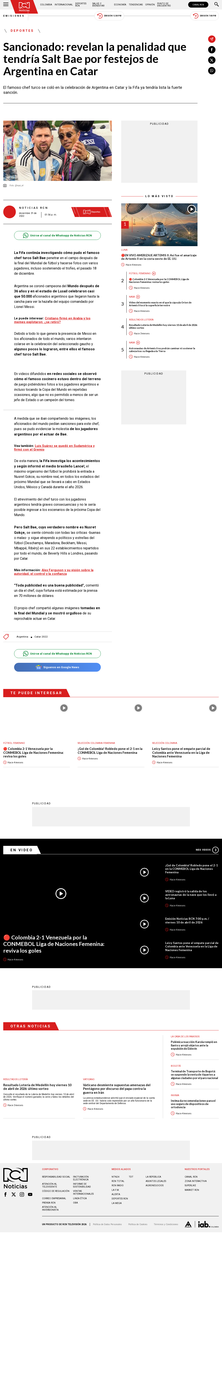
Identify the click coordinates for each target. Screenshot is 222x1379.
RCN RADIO (118, 1185)
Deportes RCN (80, 4)
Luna (124, 250)
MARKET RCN (192, 1189)
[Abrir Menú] (5, 5)
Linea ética (80, 1198)
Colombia (46, 4)
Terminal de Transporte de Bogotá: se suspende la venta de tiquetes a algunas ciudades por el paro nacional (194, 1074)
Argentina (22, 636)
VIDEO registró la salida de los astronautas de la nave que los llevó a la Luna (190, 894)
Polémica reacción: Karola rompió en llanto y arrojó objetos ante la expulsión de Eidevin (194, 1045)
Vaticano (89, 1079)
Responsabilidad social (56, 1176)
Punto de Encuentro (164, 4)
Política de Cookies (137, 1224)
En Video (21, 850)
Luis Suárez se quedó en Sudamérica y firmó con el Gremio (54, 447)
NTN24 (115, 1176)
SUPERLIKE (190, 1185)
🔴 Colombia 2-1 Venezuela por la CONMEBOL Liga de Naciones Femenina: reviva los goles (159, 280)
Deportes (22, 31)
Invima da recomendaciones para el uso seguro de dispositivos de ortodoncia (193, 1104)
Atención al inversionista (50, 1208)
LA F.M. (115, 1189)
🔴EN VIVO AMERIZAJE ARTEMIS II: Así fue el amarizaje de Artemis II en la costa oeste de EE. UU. (159, 257)
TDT (131, 1176)
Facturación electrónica (81, 1178)
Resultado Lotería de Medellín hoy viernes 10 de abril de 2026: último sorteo (163, 326)
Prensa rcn (49, 1202)
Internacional (64, 4)
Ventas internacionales (83, 1192)
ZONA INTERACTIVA (196, 1181)
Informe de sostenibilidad (82, 1185)
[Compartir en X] (211, 60)
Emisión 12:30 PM (109, 16)
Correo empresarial (54, 1198)
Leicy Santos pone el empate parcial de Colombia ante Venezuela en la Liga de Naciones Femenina (181, 752)
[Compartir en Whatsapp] (211, 70)
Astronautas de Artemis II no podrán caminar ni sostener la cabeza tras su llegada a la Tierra (162, 349)
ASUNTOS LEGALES (156, 1181)
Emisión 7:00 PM (204, 16)
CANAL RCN (198, 4)
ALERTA (116, 1194)
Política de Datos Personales (107, 1224)
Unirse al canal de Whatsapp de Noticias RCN (57, 235)
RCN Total (118, 1181)
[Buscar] (216, 4)
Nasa (132, 296)
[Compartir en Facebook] (211, 49)
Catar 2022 (41, 636)
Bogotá (176, 1065)
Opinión (150, 4)
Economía (120, 4)
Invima (175, 1095)
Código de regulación (55, 1190)
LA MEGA (117, 1203)
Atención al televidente (49, 1185)
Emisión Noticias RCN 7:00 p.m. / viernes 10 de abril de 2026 (187, 920)
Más (207, 850)
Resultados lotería (141, 319)
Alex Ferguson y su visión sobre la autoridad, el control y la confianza (53, 572)
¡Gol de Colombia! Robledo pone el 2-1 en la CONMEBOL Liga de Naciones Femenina (110, 750)
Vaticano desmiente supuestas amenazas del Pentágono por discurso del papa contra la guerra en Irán (116, 1088)
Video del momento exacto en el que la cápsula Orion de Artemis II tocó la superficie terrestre (160, 304)
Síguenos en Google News (57, 667)
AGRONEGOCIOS (154, 1185)
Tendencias (136, 4)
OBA (75, 1202)
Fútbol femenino (140, 273)
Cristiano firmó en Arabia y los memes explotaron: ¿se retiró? (52, 320)
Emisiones (14, 15)
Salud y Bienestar (98, 4)
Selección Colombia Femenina (96, 743)
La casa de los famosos (185, 1036)
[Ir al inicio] (24, 7)
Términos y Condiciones (166, 1224)
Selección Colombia (164, 743)
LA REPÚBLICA (153, 1176)
